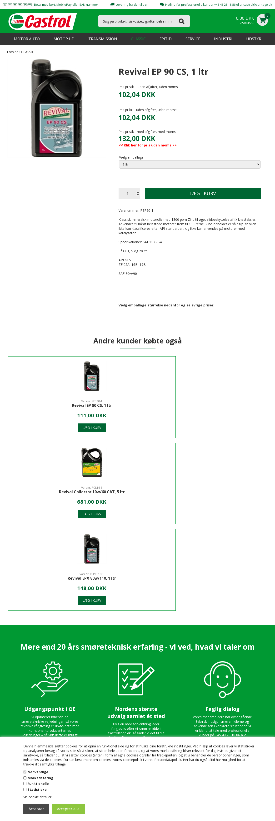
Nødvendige (38, 772)
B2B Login (174, 702)
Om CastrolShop (100, 668)
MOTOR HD (64, 39)
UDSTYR (253, 39)
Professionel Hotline (181, 675)
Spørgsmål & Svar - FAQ (184, 682)
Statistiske (37, 789)
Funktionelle (38, 783)
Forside (12, 52)
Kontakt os (174, 668)
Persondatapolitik (167, 759)
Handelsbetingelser (180, 688)
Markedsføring (40, 778)
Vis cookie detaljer (37, 797)
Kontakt (94, 675)
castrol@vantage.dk (257, 4)
